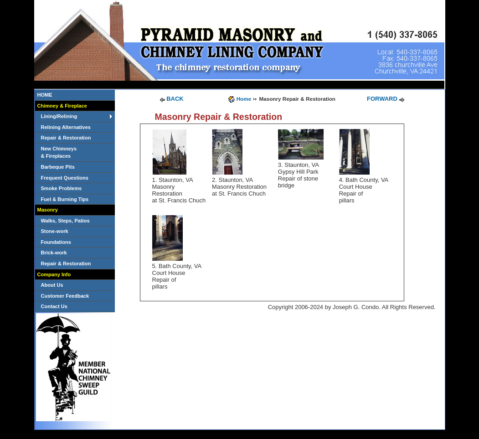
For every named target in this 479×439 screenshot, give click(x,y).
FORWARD (382, 98)
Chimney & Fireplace (62, 105)
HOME (44, 95)
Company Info (54, 274)
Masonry (47, 209)
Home (244, 99)
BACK (175, 98)
